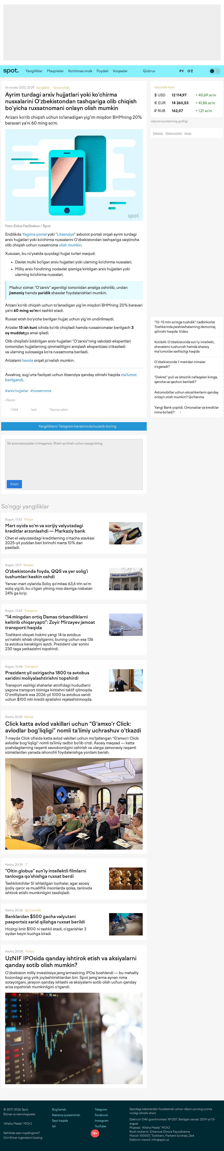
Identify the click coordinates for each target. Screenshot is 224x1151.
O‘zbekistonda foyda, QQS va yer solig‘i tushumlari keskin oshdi (46, 574)
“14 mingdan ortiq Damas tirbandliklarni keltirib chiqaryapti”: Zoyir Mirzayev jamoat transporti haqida (50, 622)
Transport (30, 610)
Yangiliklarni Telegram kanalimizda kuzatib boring (74, 426)
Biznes (28, 717)
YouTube (98, 1126)
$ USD (159, 95)
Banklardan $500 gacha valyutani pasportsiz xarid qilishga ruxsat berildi (45, 919)
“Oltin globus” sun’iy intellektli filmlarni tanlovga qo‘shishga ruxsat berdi (45, 873)
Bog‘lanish (59, 1109)
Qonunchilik (33, 910)
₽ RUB (159, 111)
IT (26, 864)
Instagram (99, 1120)
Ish (54, 1126)
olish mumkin (70, 245)
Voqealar (120, 71)
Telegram (99, 1109)
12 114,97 (179, 95)
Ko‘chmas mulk (80, 71)
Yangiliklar (34, 71)
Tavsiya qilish (56, 410)
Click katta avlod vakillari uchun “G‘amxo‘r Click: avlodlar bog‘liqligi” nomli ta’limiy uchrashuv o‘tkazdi (73, 727)
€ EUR (160, 103)
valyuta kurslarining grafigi (171, 121)
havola (27, 360)
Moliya (28, 519)
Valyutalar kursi (164, 87)
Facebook (99, 1115)
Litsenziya (65, 234)
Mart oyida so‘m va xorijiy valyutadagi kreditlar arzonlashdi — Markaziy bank (45, 528)
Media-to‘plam (173, 133)
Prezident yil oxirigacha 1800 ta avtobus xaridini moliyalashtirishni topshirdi (47, 675)
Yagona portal (34, 234)
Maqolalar (55, 71)
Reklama (158, 133)
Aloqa (187, 133)
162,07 (177, 111)
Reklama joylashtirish (66, 1115)
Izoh (31, 410)
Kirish (14, 484)
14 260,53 (180, 103)
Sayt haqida (60, 1120)
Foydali (102, 71)
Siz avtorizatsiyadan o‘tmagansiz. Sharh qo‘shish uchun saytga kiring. (74, 458)
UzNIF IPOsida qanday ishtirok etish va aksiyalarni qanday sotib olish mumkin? (70, 961)
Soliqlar (29, 565)
